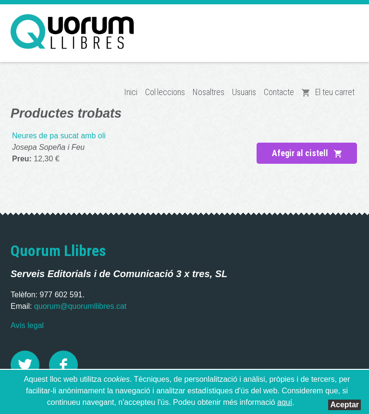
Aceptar (344, 405)
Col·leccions (165, 92)
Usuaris (244, 92)
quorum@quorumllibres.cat (80, 306)
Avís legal (27, 325)
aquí (284, 402)
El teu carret (328, 92)
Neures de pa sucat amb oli (59, 136)
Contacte (279, 92)
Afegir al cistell (307, 153)
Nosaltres (208, 92)
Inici (130, 92)
